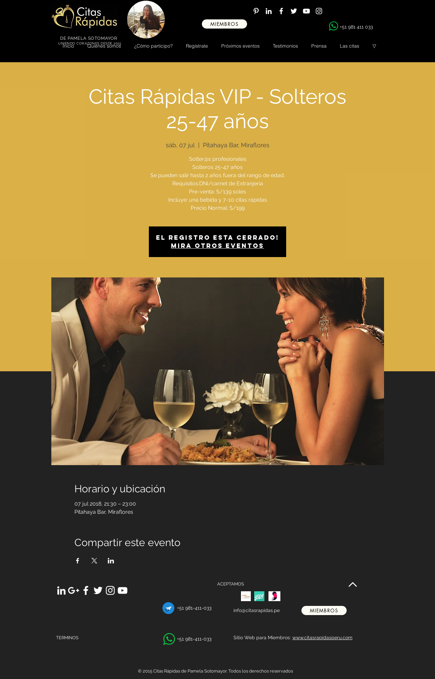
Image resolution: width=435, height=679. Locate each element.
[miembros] (224, 24)
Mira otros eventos (217, 246)
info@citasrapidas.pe (256, 610)
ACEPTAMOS (230, 584)
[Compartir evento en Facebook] (77, 560)
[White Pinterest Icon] (256, 11)
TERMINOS (67, 637)
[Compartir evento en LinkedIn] (111, 560)
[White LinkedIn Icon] (268, 11)
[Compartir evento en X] (94, 560)
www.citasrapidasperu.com (322, 637)
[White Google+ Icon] (74, 590)
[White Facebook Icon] (281, 11)
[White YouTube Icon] (306, 11)
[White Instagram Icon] (319, 11)
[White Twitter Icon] (294, 11)
